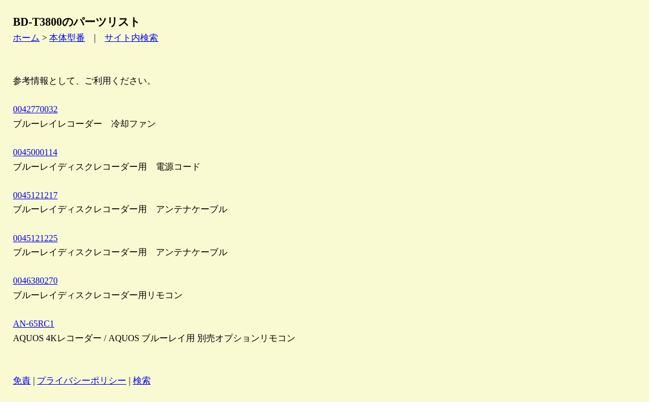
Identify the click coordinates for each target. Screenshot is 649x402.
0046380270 (35, 280)
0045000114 (35, 152)
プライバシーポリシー (81, 380)
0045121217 (35, 195)
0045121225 (35, 238)
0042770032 (35, 109)
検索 (142, 380)
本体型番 (67, 37)
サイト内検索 (131, 37)
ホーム (26, 37)
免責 (22, 380)
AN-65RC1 (33, 323)
